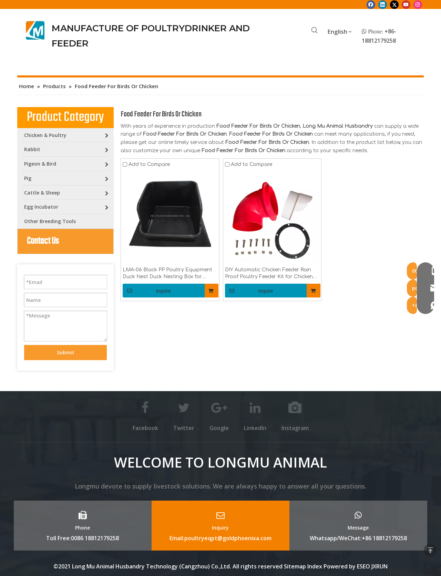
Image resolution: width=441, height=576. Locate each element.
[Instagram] (417, 4)
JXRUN (379, 566)
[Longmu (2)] (35, 30)
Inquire (147, 290)
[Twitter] (394, 4)
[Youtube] (406, 4)
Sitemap (295, 566)
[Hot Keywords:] (314, 30)
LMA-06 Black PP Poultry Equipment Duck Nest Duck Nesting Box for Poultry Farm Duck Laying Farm (167, 273)
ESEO (363, 566)
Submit (65, 352)
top (430, 550)
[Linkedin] (382, 4)
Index (315, 566)
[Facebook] (371, 4)
